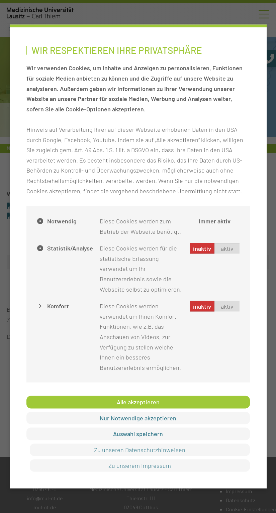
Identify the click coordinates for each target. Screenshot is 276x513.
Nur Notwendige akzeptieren (138, 417)
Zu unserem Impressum (139, 465)
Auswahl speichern (138, 433)
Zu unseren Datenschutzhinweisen (139, 449)
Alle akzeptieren (138, 402)
